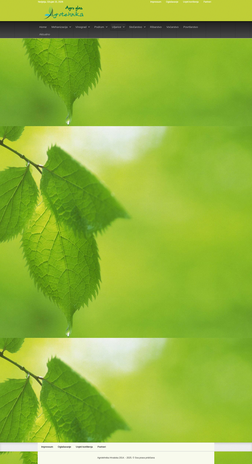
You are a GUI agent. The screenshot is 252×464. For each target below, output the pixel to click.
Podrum (99, 27)
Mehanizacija (60, 27)
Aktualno (44, 34)
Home (43, 27)
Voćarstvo (172, 27)
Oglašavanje (172, 2)
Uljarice (116, 27)
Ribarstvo (156, 27)
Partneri (207, 2)
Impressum (155, 2)
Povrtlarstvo (190, 27)
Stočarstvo (135, 27)
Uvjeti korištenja (191, 2)
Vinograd (81, 27)
